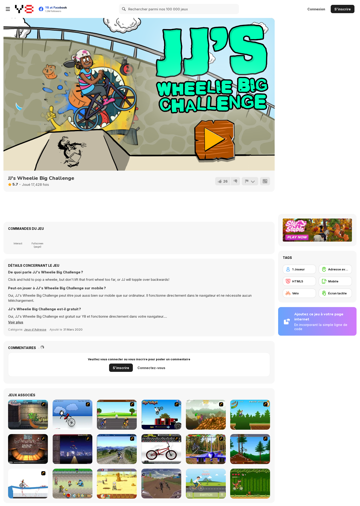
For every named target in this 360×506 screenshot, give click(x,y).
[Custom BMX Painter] (161, 449)
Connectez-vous (151, 368)
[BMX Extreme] (28, 414)
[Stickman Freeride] (250, 449)
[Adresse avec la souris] (335, 269)
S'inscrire (342, 9)
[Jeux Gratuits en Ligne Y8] (24, 9)
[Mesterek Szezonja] (250, 415)
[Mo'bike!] (161, 414)
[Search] (124, 9)
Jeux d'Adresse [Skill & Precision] (35, 329)
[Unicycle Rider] (72, 415)
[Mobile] (335, 281)
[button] (15, 322)
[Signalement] (250, 181)
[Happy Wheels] (28, 483)
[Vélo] (299, 293)
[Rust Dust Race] (117, 484)
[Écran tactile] (335, 293)
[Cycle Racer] (117, 415)
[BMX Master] (72, 449)
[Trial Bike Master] (206, 449)
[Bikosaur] (250, 484)
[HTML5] (299, 281)
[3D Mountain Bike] (117, 449)
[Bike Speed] (206, 484)
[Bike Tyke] (72, 484)
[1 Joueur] (299, 269)
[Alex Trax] (206, 415)
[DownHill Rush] (161, 483)
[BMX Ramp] (28, 449)
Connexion (316, 9)
